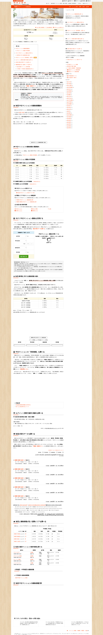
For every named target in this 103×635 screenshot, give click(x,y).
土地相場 (69, 3)
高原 (69, 127)
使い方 (48, 3)
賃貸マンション (18, 210)
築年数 (18, 236)
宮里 (69, 107)
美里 (69, 124)
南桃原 (18, 536)
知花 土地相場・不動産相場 (74, 68)
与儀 (69, 83)
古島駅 (31, 552)
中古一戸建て (34, 208)
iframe (51, 57)
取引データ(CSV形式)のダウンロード (56, 450)
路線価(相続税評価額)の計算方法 (23, 404)
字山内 (69, 98)
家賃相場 (74, 3)
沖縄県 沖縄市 (21, 112)
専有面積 (17, 240)
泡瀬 (69, 116)
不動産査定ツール (72, 75)
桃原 (69, 113)
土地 (49, 208)
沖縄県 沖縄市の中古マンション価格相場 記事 (26, 201)
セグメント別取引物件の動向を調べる (24, 59)
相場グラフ (70, 0)
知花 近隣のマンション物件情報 (23, 66)
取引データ (77, 0)
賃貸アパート (34, 210)
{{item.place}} (23, 505)
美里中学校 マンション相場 (21, 577)
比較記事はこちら (24, 369)
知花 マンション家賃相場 (73, 69)
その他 (80, 3)
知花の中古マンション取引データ (74, 59)
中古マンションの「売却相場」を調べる (25, 57)
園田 (69, 94)
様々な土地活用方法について (22, 406)
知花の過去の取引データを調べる (23, 62)
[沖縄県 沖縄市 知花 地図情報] (23, 460)
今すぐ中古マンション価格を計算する (24, 53)
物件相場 (53, 3)
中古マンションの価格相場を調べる (75, 14)
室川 (69, 105)
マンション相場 (58, 3)
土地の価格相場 (48, 27)
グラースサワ (17, 552)
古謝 (69, 92)
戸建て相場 (64, 3)
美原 (18, 539)
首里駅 (31, 556)
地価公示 (88, 0)
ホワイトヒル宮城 (17, 556)
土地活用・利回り (72, 77)
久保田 (18, 541)
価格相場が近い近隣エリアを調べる (24, 64)
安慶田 (69, 103)
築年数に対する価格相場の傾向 (23, 55)
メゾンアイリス (17, 563)
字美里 (18, 534)
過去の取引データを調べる (39, 228)
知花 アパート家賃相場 (73, 71)
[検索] (14, 1)
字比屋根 (70, 100)
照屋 (69, 118)
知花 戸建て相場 (71, 66)
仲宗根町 (70, 87)
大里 (69, 96)
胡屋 (69, 126)
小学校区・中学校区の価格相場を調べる (25, 68)
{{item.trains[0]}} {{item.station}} (37, 505)
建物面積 (17, 247)
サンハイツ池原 (17, 559)
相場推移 (82, 0)
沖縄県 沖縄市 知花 (18, 460)
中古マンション (18, 208)
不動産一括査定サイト (31, 86)
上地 (69, 81)
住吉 (69, 89)
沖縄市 (83, 6)
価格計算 (64, 0)
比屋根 (69, 114)
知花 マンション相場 (72, 64)
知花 (69, 120)
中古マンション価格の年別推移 (23, 50)
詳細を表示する (36, 181)
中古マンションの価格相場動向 (23, 48)
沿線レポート (86, 3)
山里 (69, 109)
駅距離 (18, 252)
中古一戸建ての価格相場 (40, 27)
